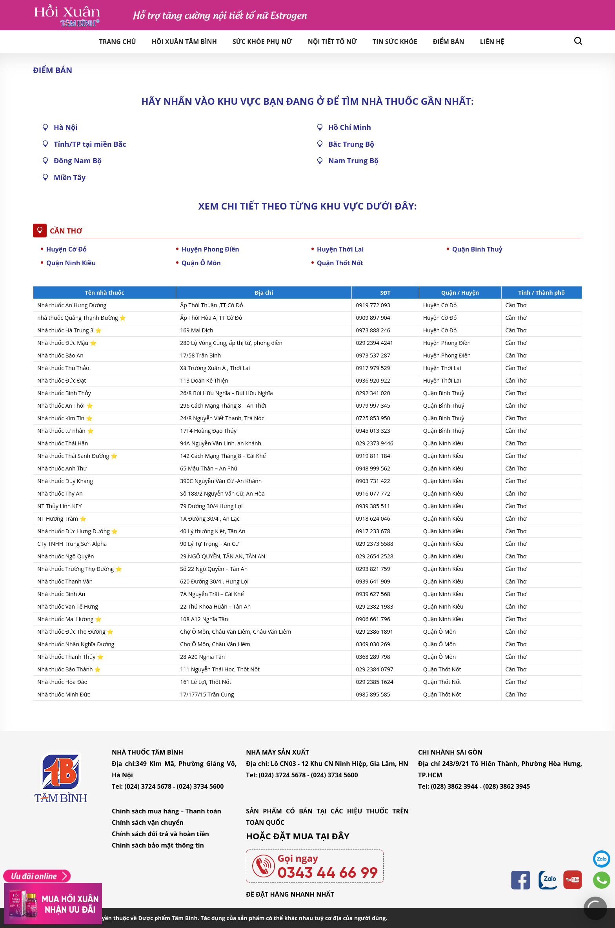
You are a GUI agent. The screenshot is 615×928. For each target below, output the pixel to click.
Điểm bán (448, 41)
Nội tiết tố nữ (332, 41)
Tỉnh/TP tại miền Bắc (90, 144)
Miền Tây (70, 177)
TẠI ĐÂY (332, 836)
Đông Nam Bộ (78, 160)
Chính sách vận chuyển (148, 822)
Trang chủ (117, 41)
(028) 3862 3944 (454, 786)
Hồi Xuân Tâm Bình (184, 41)
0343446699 (601, 880)
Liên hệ (492, 41)
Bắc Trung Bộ (351, 144)
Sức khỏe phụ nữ (262, 41)
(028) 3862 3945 (506, 786)
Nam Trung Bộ (353, 160)
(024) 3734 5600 (200, 786)
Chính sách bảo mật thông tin (158, 845)
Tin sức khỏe (395, 41)
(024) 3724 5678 (147, 786)
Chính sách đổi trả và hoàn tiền (160, 834)
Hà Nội (66, 127)
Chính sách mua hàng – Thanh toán (166, 811)
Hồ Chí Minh (349, 127)
